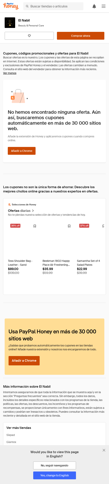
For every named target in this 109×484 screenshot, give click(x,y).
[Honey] (11, 6)
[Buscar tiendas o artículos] (53, 6)
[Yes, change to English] (54, 475)
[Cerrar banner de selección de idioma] (104, 450)
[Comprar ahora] (80, 36)
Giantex (11, 442)
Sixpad (10, 435)
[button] (103, 6)
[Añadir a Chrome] (22, 151)
